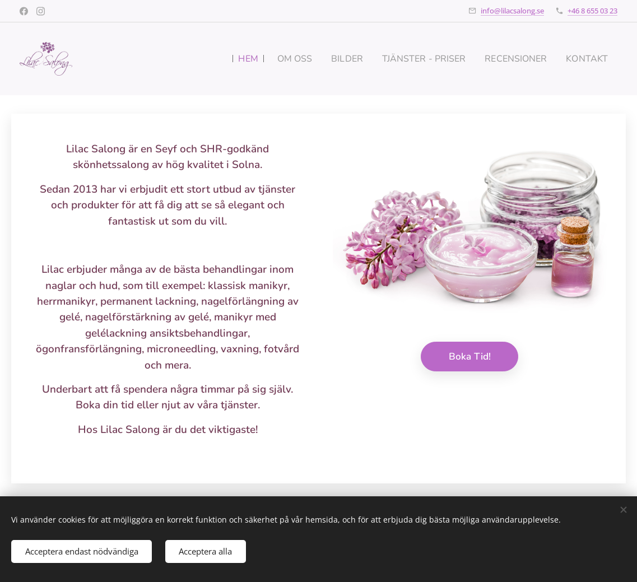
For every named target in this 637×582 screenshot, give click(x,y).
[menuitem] (229, 59)
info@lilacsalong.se (512, 11)
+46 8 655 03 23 (592, 11)
